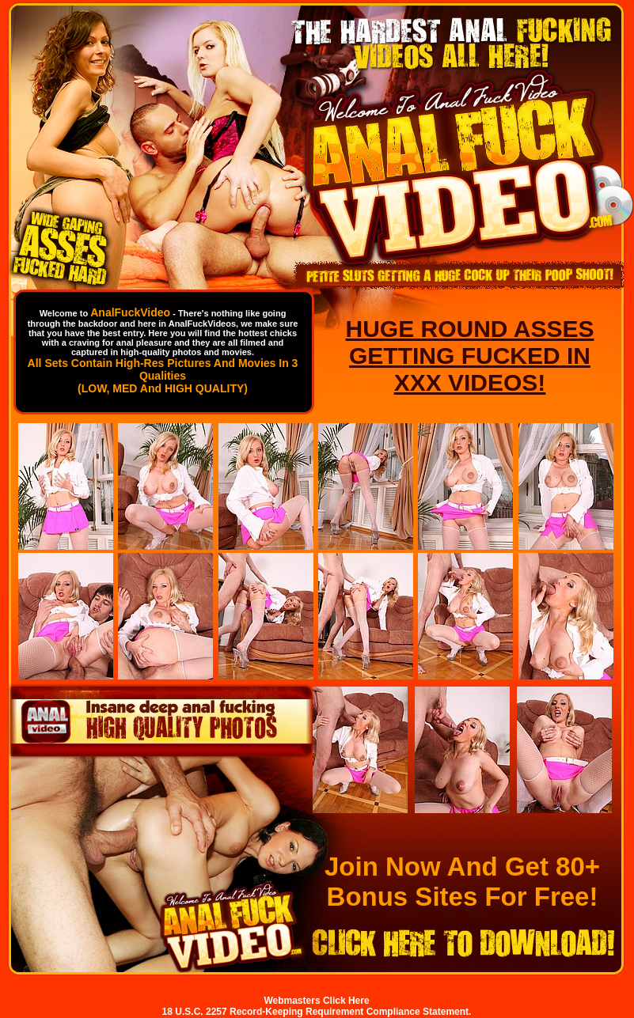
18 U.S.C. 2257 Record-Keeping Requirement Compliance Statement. (317, 1011)
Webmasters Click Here (316, 1000)
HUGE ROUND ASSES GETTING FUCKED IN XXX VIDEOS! (470, 355)
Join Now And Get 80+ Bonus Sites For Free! (462, 881)
